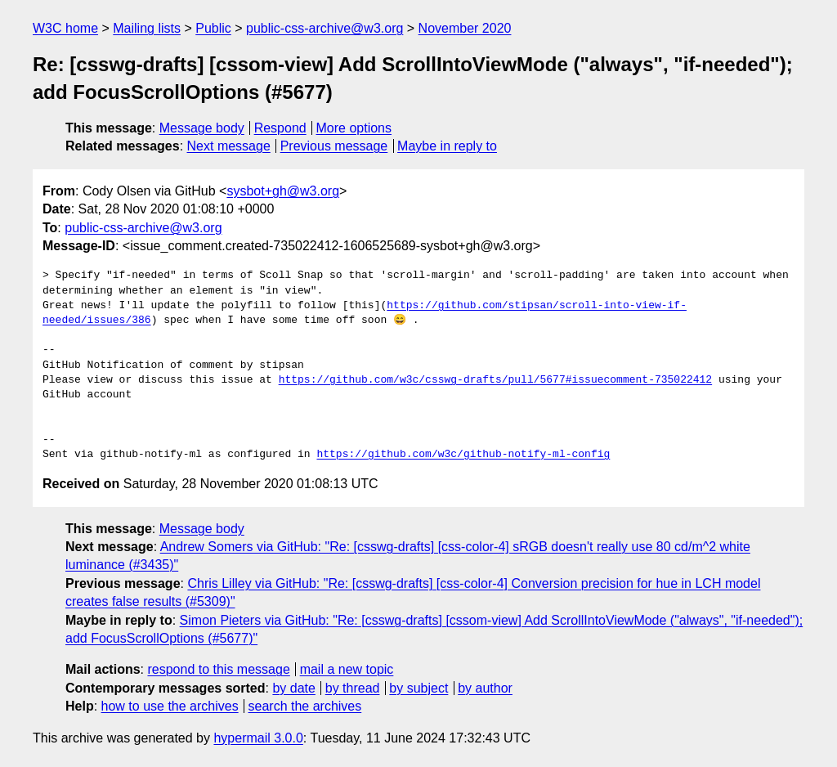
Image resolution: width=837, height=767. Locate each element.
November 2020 (465, 28)
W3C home (65, 28)
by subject (418, 688)
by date (293, 688)
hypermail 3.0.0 (257, 738)
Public (213, 28)
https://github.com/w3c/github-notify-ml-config (463, 454)
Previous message (334, 146)
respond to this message (218, 669)
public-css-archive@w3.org (324, 28)
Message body (201, 128)
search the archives (305, 706)
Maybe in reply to (447, 146)
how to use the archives (170, 706)
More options (354, 128)
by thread (352, 688)
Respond (280, 128)
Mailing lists (147, 28)
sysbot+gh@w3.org (282, 191)
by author (485, 688)
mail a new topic (347, 669)
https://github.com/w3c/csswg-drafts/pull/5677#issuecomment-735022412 (495, 380)
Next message (229, 146)
